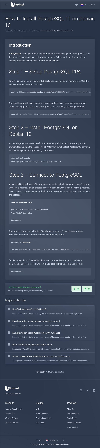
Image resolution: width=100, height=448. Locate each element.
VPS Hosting (34, 31)
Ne (87, 289)
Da (76, 289)
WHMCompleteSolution (55, 372)
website (56, 106)
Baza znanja (23, 31)
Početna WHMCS (11, 31)
